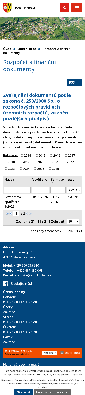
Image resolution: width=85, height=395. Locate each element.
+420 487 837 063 (29, 270)
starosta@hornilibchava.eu (34, 275)
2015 (41, 155)
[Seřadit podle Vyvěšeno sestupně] (34, 184)
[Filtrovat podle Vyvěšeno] (40, 190)
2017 (71, 155)
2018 (11, 162)
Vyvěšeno (39, 179)
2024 (25, 168)
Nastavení (62, 392)
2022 (70, 162)
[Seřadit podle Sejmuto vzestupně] (53, 182)
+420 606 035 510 (26, 265)
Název (9, 179)
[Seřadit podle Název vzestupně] (16, 178)
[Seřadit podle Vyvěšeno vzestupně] (34, 182)
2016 (56, 155)
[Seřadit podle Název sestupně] (16, 179)
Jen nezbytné (44, 392)
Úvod (7, 49)
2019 (25, 162)
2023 (11, 168)
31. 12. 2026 (55, 199)
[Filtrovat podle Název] (17, 190)
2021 (55, 162)
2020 (40, 162)
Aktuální (73, 197)
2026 (55, 168)
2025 (40, 168)
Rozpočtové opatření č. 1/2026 (13, 201)
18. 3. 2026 (40, 197)
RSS (74, 82)
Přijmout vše (24, 392)
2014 (27, 155)
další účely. (76, 374)
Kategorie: (10, 155)
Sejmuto (57, 179)
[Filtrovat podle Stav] (74, 190)
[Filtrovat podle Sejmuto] (58, 190)
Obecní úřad (27, 49)
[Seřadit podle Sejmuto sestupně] (53, 184)
